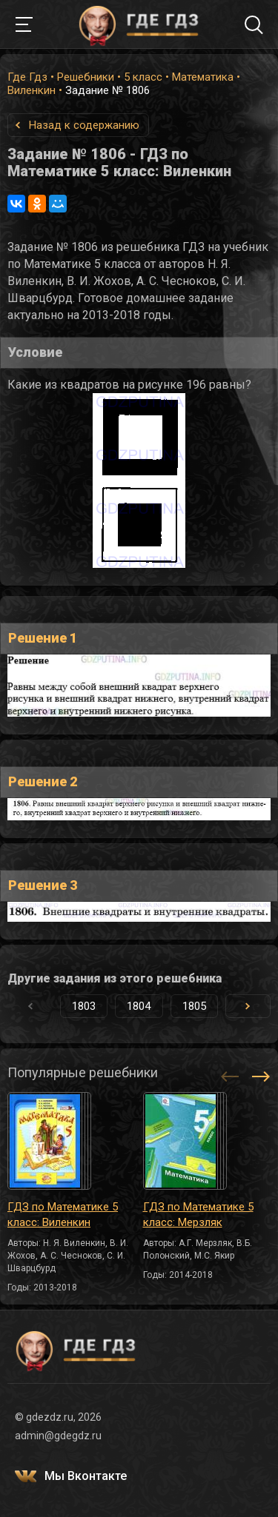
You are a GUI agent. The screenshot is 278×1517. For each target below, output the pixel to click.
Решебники (85, 77)
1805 (194, 1006)
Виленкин (31, 90)
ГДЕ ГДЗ (139, 24)
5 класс (143, 77)
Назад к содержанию (84, 125)
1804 (138, 1006)
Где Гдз (27, 77)
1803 (84, 1006)
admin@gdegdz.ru (58, 1435)
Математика (203, 77)
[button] (248, 1006)
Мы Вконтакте (85, 1476)
